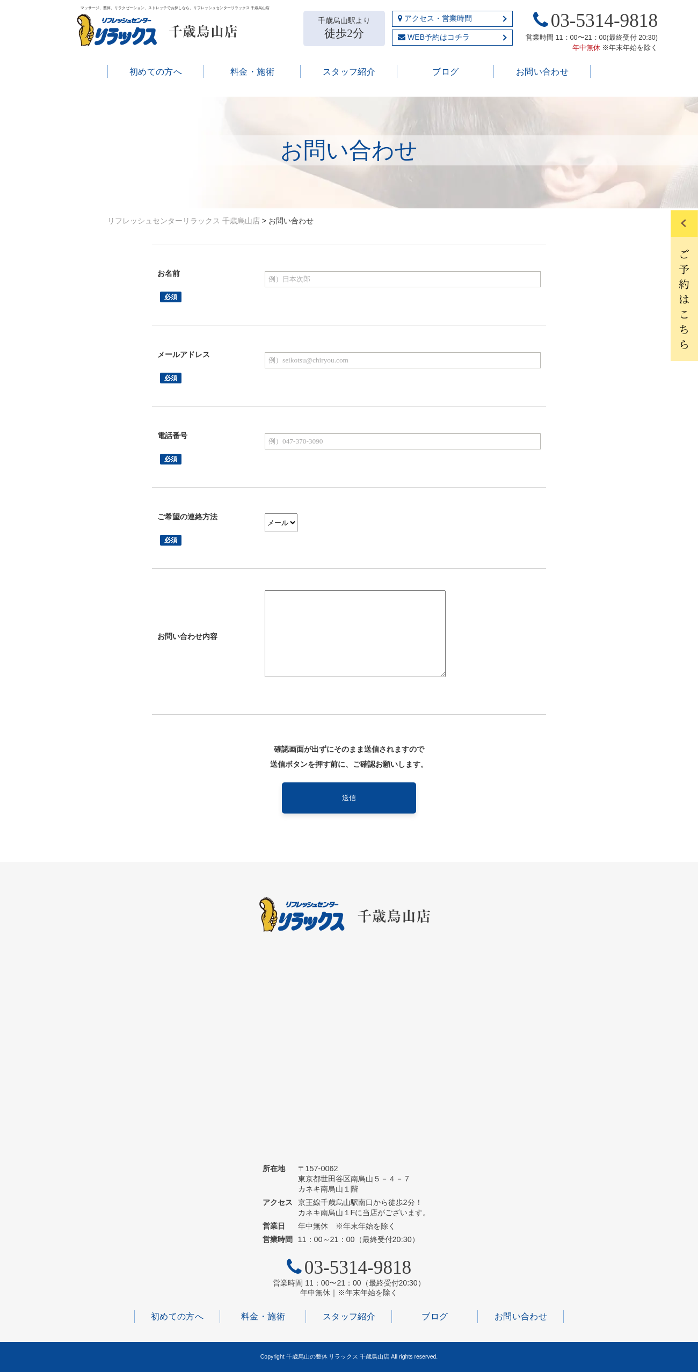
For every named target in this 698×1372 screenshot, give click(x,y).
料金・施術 (252, 71)
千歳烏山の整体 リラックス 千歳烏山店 (338, 1356)
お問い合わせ (542, 71)
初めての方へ (156, 71)
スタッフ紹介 (349, 71)
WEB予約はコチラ (434, 37)
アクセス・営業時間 (435, 18)
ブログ (445, 71)
